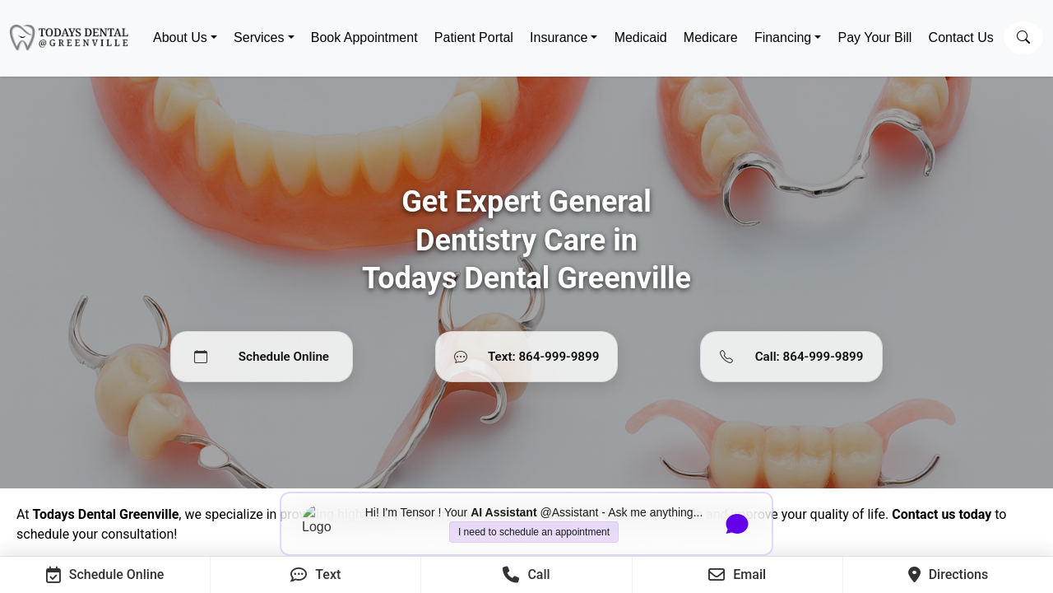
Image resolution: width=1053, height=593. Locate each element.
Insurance (558, 37)
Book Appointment (364, 37)
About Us (180, 37)
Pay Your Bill (875, 37)
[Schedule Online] (261, 356)
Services (259, 37)
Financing (782, 37)
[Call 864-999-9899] (791, 356)
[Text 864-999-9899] (526, 356)
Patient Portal (473, 37)
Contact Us (961, 37)
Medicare (711, 37)
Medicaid (641, 37)
